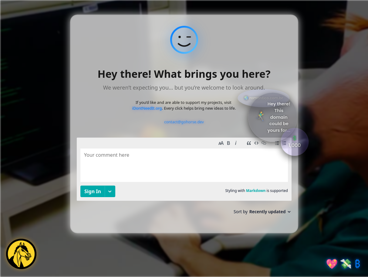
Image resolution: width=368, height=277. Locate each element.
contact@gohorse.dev (184, 122)
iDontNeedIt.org (147, 108)
